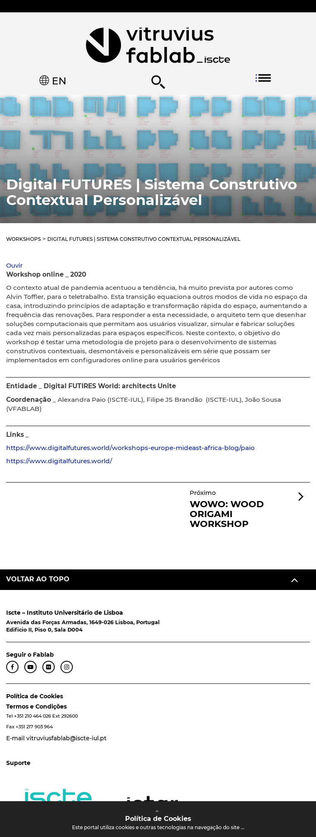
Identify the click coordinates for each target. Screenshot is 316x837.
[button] (14, 265)
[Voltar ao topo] (158, 579)
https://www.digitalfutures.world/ (59, 461)
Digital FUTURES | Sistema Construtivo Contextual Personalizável (143, 239)
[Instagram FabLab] (66, 667)
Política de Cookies (34, 696)
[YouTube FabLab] (30, 667)
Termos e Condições (36, 706)
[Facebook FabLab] (12, 667)
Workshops (23, 239)
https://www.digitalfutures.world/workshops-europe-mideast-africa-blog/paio (130, 448)
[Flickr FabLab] (48, 667)
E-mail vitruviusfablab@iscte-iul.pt (56, 738)
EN (57, 81)
